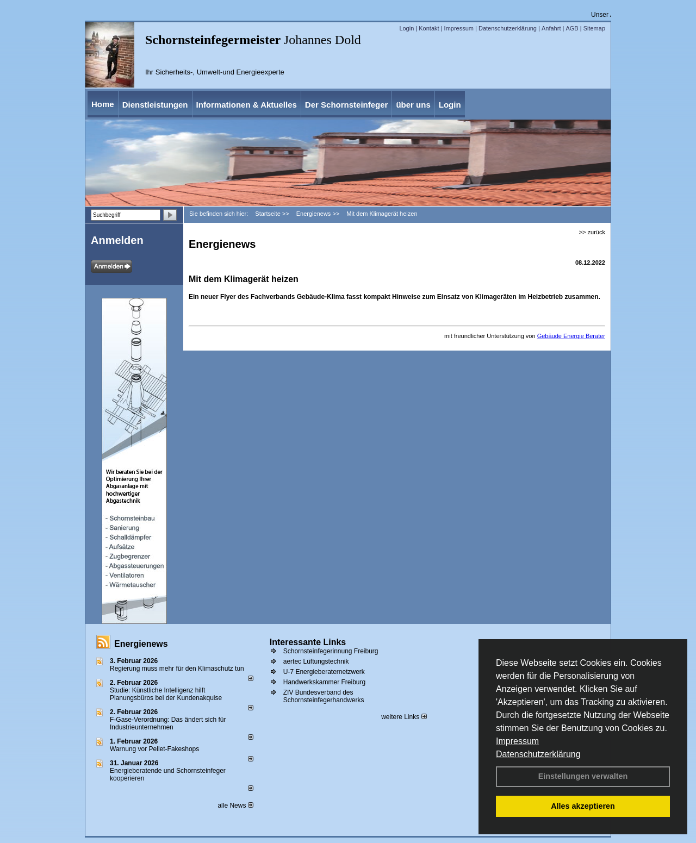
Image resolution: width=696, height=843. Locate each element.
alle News (235, 805)
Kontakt (429, 28)
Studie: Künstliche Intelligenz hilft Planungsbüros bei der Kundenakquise (166, 694)
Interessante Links (308, 642)
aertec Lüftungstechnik (316, 661)
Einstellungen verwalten (583, 776)
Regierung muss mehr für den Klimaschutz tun (177, 668)
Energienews (141, 643)
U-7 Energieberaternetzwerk (324, 672)
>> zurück (592, 232)
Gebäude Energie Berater (571, 336)
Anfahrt (551, 28)
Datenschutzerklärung (538, 754)
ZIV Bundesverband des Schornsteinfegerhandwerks (323, 696)
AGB (572, 28)
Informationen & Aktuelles (246, 104)
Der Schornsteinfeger (346, 104)
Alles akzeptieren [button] (583, 806)
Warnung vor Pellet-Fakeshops (154, 749)
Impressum (517, 741)
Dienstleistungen (155, 104)
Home (102, 104)
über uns (413, 104)
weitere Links (403, 717)
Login (406, 28)
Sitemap (594, 28)
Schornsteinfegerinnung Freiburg (330, 651)
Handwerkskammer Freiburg (324, 682)
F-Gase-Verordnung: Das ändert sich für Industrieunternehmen (168, 723)
